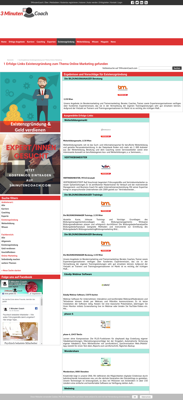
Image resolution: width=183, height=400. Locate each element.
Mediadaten (54, 2)
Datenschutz (146, 397)
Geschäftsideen (8, 252)
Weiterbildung (7, 223)
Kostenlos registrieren (69, 2)
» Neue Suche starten (11, 270)
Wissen (4, 227)
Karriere (5, 208)
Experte (5, 216)
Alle (3, 205)
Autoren (82, 2)
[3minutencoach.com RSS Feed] (146, 2)
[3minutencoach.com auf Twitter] (137, 2)
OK (135, 397)
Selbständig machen (10, 259)
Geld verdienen (8, 248)
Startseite (10, 60)
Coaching (5, 212)
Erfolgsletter (104, 2)
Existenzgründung (9, 245)
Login (120, 2)
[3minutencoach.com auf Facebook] (132, 2)
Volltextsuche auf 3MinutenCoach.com (119, 68)
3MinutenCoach (37, 2)
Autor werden (92, 2)
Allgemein (6, 241)
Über (46, 2)
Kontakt (113, 2)
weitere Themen (8, 263)
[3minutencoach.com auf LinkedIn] (141, 2)
